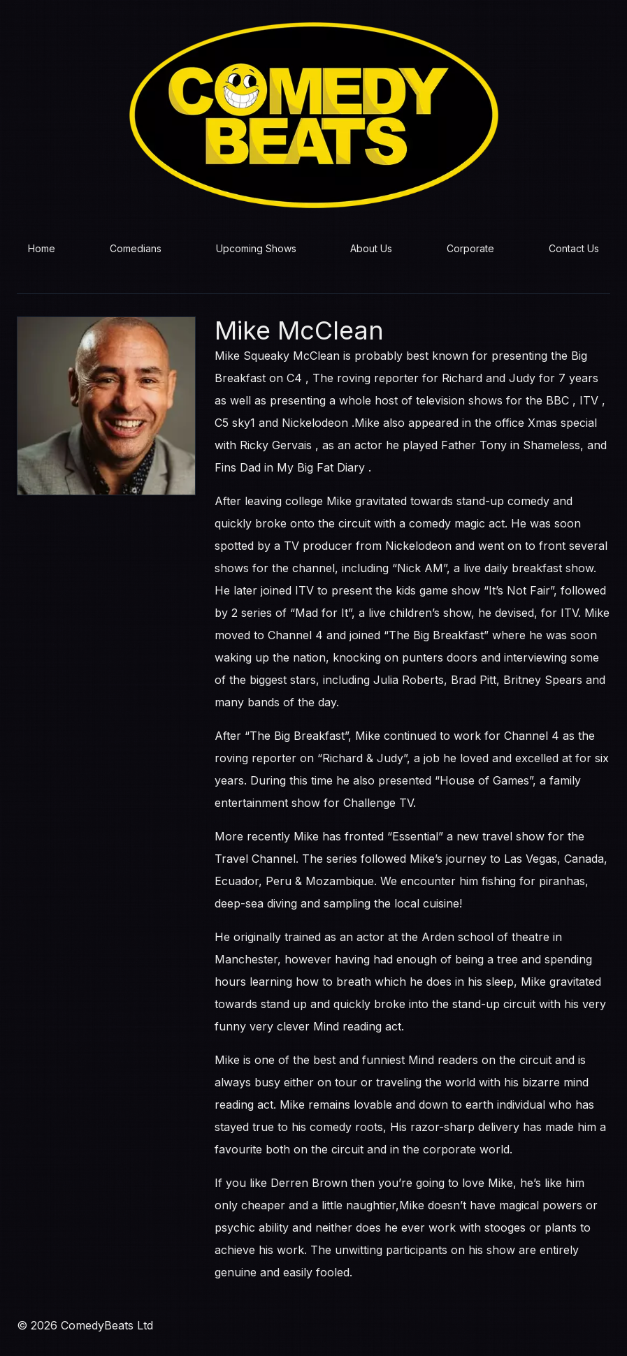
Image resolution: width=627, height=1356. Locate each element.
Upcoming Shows (256, 248)
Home (41, 248)
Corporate (470, 248)
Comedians (135, 248)
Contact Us (574, 248)
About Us (371, 248)
